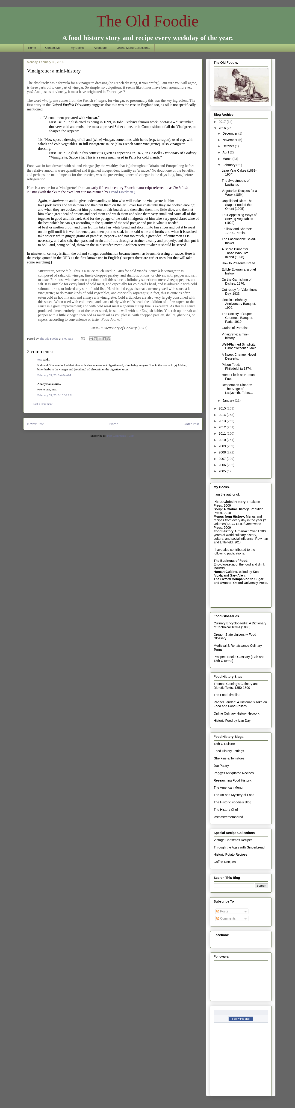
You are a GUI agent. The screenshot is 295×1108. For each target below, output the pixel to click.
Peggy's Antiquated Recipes (234, 773)
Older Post (191, 424)
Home (32, 47)
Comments (226, 918)
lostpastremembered (228, 817)
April (226, 152)
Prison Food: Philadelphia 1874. (237, 366)
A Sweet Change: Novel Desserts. (239, 356)
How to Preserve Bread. (239, 263)
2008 (223, 452)
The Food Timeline (227, 695)
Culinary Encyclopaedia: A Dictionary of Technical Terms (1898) (240, 625)
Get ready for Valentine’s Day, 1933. (239, 291)
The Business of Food (230, 561)
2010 (223, 440)
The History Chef (226, 809)
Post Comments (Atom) (121, 435)
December (230, 133)
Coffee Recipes (225, 862)
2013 (223, 421)
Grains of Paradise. (235, 328)
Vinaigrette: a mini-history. (235, 336)
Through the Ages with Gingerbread (239, 847)
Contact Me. (53, 47)
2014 (223, 415)
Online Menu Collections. (133, 47)
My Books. (78, 47)
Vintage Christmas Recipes (233, 840)
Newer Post (35, 424)
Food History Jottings (229, 751)
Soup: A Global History (231, 509)
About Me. (100, 47)
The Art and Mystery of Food (234, 795)
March (227, 159)
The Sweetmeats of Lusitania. (236, 182)
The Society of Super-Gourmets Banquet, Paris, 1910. (237, 317)
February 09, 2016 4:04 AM (54, 375)
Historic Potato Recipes (230, 854)
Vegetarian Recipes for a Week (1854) (239, 192)
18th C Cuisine (224, 744)
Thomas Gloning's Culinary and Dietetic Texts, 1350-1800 (236, 686)
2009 (223, 446)
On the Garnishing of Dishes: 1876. (236, 281)
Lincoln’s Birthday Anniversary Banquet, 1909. (239, 303)
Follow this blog (241, 1018)
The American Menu (228, 787)
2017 (223, 122)
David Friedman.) (122, 192)
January (228, 400)
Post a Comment (43, 404)
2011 (223, 433)
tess (39, 359)
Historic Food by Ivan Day (232, 720)
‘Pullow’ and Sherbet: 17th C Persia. (237, 231)
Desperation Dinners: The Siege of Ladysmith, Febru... (237, 389)
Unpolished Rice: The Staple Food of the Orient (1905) (237, 205)
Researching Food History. (233, 780)
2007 (223, 459)
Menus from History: (229, 516)
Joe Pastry (221, 766)
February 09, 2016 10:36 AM (54, 395)
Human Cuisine (225, 572)
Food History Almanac (231, 531)
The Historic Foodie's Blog (232, 802)
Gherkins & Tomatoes (229, 758)
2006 (223, 465)
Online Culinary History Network (236, 713)
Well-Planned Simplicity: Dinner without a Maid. (239, 346)
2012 (223, 427)
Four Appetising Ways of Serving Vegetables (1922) (239, 219)
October (228, 146)
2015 (223, 408)
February (229, 165)
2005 (223, 471)
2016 (223, 128)
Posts (222, 911)
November (230, 140)
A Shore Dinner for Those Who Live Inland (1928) (235, 253)
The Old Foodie (147, 21)
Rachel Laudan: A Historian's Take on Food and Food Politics (240, 704)
